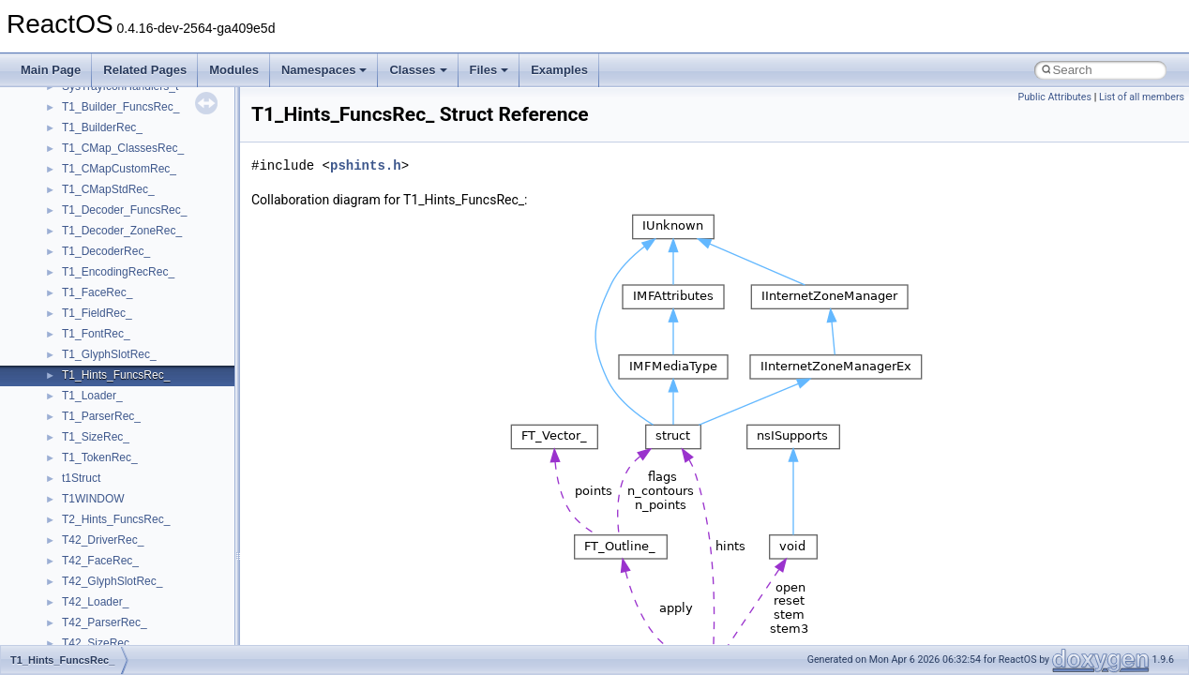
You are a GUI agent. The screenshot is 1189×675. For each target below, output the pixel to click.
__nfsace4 (87, 189)
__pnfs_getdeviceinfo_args (129, 622)
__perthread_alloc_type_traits (136, 478)
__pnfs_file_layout (107, 581)
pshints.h (365, 165)
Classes (417, 70)
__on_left (85, 313)
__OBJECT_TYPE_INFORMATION (150, 292)
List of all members (1141, 97)
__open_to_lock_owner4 (123, 416)
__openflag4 (93, 457)
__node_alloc (95, 251)
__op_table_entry (105, 354)
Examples (559, 70)
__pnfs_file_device (108, 560)
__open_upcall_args (112, 436)
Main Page (51, 70)
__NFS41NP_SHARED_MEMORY (148, 106)
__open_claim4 (100, 375)
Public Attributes (1054, 97)
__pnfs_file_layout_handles (130, 601)
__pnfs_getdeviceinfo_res (126, 643)
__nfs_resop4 (96, 168)
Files (489, 70)
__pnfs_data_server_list (121, 519)
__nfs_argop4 (96, 127)
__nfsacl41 (89, 210)
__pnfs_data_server (111, 498)
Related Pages (145, 70)
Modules (234, 70)
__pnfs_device (98, 540)
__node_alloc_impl (109, 271)
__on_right (88, 333)
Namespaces (324, 70)
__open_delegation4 (113, 395)
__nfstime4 (89, 230)
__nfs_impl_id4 (100, 148)
